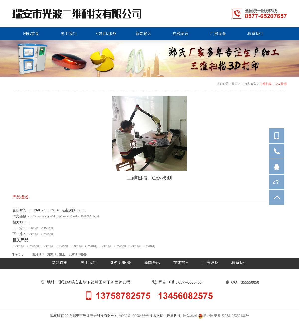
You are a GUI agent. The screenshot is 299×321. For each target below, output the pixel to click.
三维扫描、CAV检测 (273, 84)
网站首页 (60, 262)
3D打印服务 (249, 84)
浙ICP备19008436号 (134, 316)
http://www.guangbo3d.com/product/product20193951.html (63, 216)
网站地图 (190, 316)
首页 (235, 84)
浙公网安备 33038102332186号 (223, 316)
